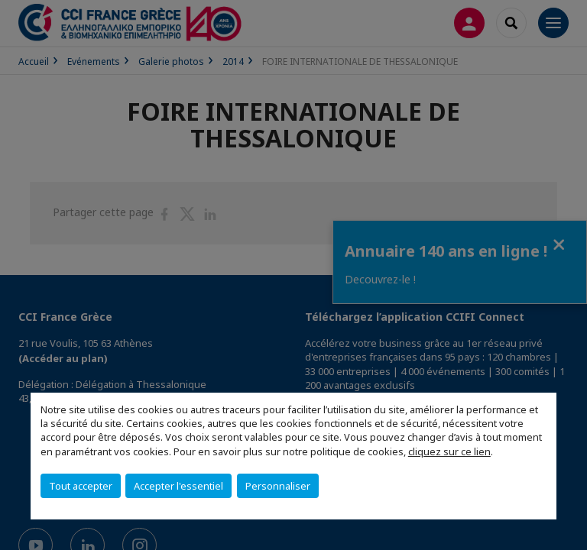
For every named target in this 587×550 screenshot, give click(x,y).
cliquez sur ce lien (449, 451)
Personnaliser (277, 486)
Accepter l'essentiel (178, 486)
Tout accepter (80, 486)
